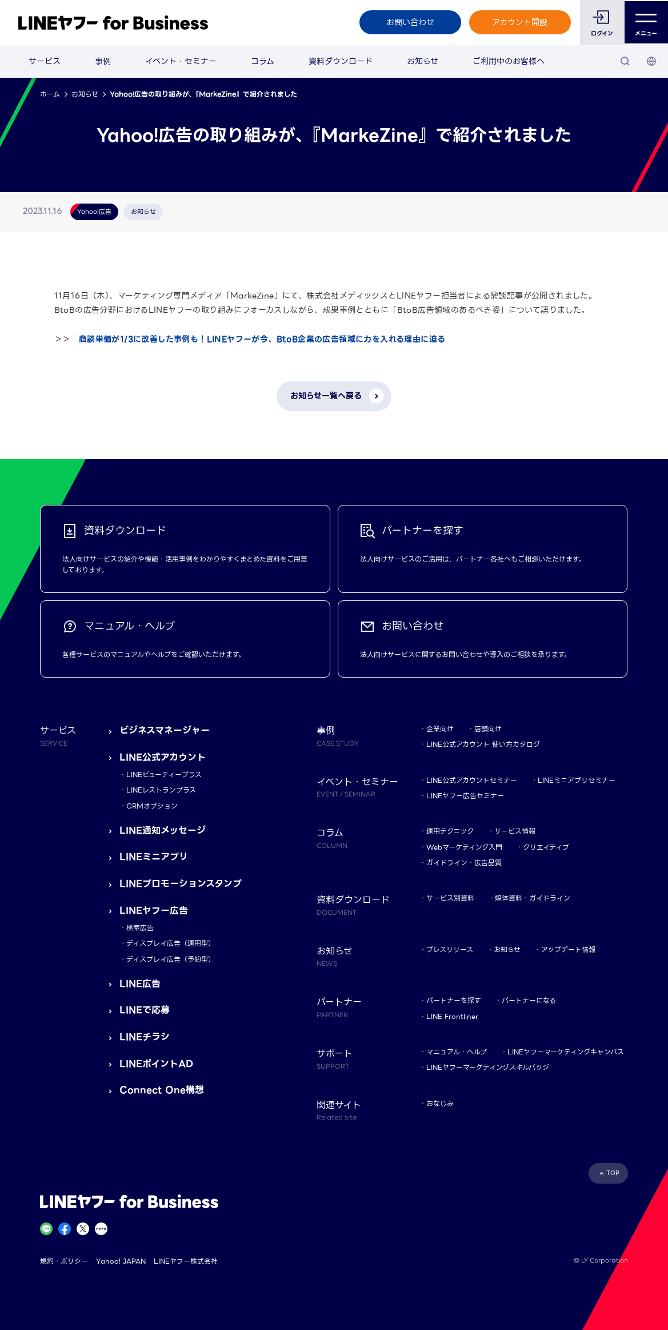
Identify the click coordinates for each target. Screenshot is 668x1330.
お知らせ (422, 61)
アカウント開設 (519, 22)
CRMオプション (152, 806)
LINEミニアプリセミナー (576, 780)
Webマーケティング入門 (464, 847)
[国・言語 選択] (651, 61)
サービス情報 (514, 831)
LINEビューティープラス (164, 774)
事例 (103, 61)
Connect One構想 (161, 1090)
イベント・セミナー (181, 61)
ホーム (50, 94)
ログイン (601, 33)
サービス (45, 61)
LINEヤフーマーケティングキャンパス (565, 1051)
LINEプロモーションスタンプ (180, 884)
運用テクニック (450, 831)
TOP (612, 1173)
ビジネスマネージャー (164, 730)
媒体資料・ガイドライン (532, 898)
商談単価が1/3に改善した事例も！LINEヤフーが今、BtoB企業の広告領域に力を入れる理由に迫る (262, 339)
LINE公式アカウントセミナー (471, 780)
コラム (262, 61)
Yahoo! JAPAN (121, 1261)
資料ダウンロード (341, 61)
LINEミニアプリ (153, 857)
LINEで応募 (144, 1010)
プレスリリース (449, 949)
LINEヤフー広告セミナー (465, 795)
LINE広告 (140, 984)
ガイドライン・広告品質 (464, 862)
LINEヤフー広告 (153, 910)
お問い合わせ (409, 22)
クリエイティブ (546, 847)
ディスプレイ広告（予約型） (170, 959)
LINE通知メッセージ (162, 830)
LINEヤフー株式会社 (186, 1261)
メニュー (646, 22)
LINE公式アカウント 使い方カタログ (483, 744)
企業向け (440, 728)
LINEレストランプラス (161, 790)
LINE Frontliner (452, 1016)
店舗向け (488, 728)
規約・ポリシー (64, 1261)
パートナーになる (529, 1000)
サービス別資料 (450, 898)
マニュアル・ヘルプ (456, 1051)
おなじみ (440, 1103)
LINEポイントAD (156, 1064)
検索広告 (140, 927)
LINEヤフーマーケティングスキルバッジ (487, 1067)
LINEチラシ (144, 1037)
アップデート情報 (568, 949)
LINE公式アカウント (162, 757)
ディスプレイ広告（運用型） (170, 943)
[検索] (625, 61)
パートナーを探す (453, 1000)
